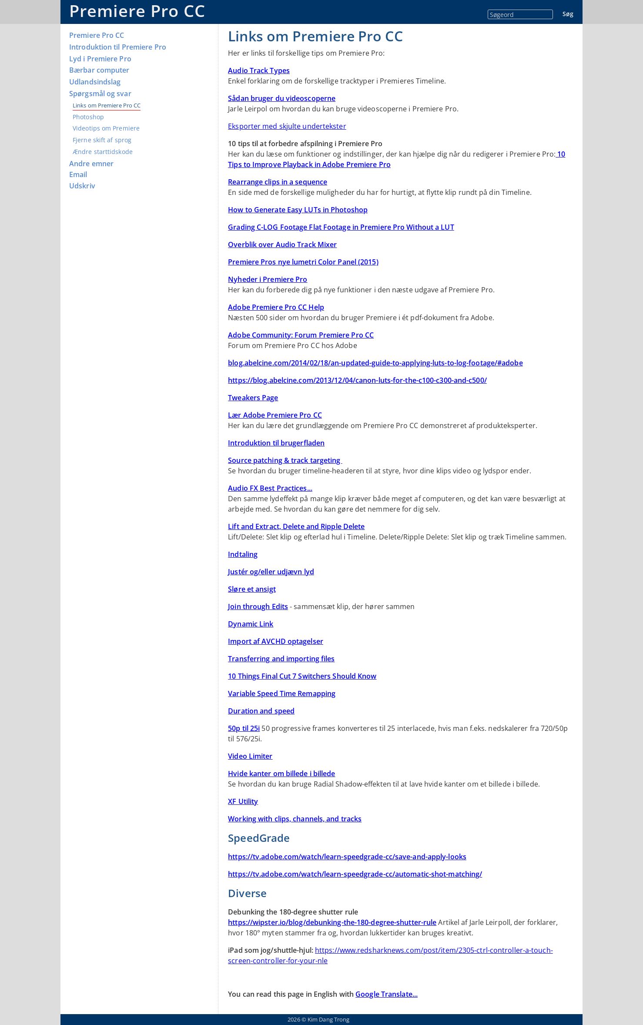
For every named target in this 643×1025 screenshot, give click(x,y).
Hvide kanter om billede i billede (281, 773)
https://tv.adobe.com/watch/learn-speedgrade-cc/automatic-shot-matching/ (355, 874)
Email (78, 174)
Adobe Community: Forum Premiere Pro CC (301, 335)
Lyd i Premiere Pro (100, 59)
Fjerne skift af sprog (102, 140)
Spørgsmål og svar (100, 93)
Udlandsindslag (95, 82)
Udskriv (82, 186)
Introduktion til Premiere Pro (117, 47)
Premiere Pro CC (137, 10)
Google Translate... (386, 994)
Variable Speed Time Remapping (281, 693)
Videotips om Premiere (106, 128)
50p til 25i (244, 728)
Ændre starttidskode (103, 151)
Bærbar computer (99, 70)
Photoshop (88, 117)
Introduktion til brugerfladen (276, 443)
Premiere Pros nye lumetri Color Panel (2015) (303, 262)
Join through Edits (258, 606)
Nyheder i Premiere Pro (267, 279)
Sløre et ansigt (252, 589)
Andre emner (91, 163)
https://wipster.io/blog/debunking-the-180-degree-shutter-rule (332, 922)
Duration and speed (261, 711)
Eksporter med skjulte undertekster (287, 126)
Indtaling (243, 554)
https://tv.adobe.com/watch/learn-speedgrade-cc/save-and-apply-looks (347, 856)
